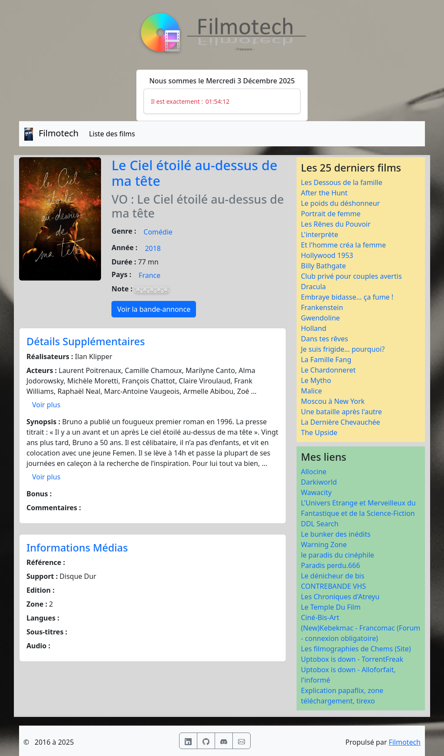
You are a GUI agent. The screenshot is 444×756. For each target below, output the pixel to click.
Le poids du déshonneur (340, 203)
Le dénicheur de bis (332, 576)
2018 (153, 248)
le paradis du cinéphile (337, 555)
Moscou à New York (333, 401)
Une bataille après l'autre (341, 411)
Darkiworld (319, 482)
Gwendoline (320, 318)
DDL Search (320, 523)
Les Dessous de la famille (341, 182)
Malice (311, 391)
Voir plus (46, 404)
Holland (313, 328)
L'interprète (319, 234)
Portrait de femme (331, 213)
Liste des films (112, 134)
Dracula (313, 286)
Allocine (313, 471)
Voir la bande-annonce (153, 309)
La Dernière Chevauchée (340, 422)
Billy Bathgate (323, 266)
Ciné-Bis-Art (320, 617)
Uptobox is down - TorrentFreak (352, 659)
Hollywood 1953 (327, 255)
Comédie (158, 232)
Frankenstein (322, 307)
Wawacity (316, 492)
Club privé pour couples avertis (351, 276)
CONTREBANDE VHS (333, 586)
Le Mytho (316, 380)
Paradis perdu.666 (330, 565)
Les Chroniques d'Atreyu (340, 596)
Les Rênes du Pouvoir (336, 224)
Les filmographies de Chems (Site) (356, 649)
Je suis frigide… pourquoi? (343, 349)
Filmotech (404, 742)
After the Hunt (324, 193)
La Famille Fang (326, 359)
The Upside (319, 432)
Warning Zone (324, 544)
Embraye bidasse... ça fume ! (347, 297)
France (149, 275)
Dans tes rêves (324, 338)
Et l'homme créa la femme (343, 245)
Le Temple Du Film (331, 607)
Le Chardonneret (328, 370)
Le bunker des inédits (336, 534)
